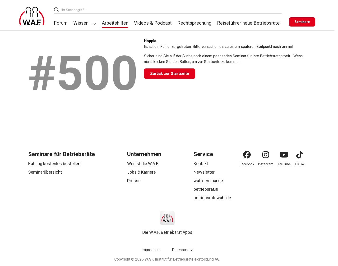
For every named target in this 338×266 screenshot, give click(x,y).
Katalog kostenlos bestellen (54, 163)
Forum (61, 23)
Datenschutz (182, 250)
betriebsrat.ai (206, 189)
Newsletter (204, 172)
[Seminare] (302, 22)
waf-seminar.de (208, 180)
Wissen (80, 23)
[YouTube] (284, 154)
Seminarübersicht (45, 172)
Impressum (151, 250)
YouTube (284, 164)
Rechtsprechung (194, 23)
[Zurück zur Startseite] (169, 73)
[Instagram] (265, 154)
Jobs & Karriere (141, 172)
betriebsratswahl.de (212, 197)
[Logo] (31, 16)
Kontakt (201, 163)
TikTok (300, 164)
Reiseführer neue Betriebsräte (248, 23)
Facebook (247, 164)
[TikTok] (299, 154)
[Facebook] (247, 154)
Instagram (265, 164)
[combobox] (171, 10)
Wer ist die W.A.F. (143, 163)
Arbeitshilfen (115, 23)
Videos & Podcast (153, 23)
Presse (134, 180)
